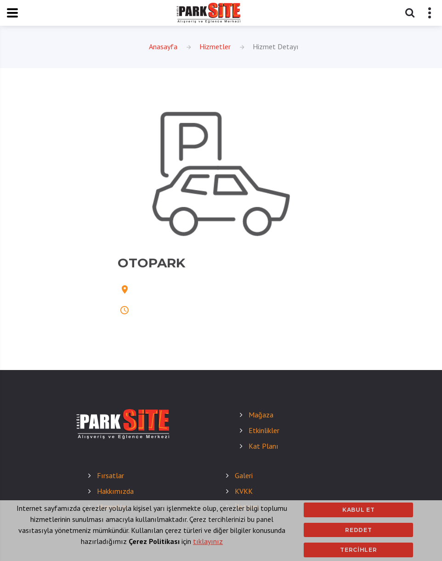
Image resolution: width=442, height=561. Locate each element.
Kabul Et (358, 509)
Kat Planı (263, 446)
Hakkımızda (115, 491)
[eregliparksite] (208, 13)
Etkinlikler (264, 430)
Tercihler (358, 549)
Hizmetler (215, 46)
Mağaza (261, 414)
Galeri (244, 475)
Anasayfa (163, 46)
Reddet (358, 529)
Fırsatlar (110, 475)
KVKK (244, 491)
